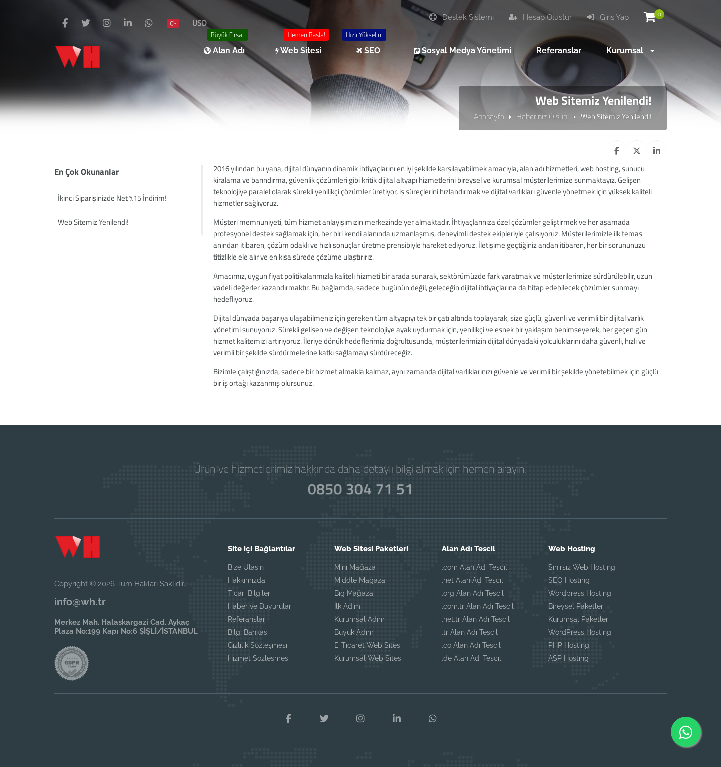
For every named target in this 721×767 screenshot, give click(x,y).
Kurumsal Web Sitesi (368, 658)
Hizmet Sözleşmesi (259, 658)
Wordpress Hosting (579, 593)
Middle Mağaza (359, 580)
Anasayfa (489, 116)
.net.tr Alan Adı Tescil (476, 619)
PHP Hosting (568, 645)
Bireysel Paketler (575, 606)
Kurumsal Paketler (578, 619)
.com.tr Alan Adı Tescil (478, 606)
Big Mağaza (353, 593)
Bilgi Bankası (248, 632)
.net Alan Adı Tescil (472, 580)
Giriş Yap (608, 17)
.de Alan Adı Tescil (471, 658)
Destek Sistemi (461, 17)
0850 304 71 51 (360, 488)
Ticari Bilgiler (249, 593)
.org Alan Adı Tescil (473, 593)
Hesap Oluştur (540, 17)
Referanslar (246, 619)
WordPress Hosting (579, 632)
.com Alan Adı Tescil (474, 567)
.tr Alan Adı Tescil (470, 632)
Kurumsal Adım (359, 619)
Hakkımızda (246, 580)
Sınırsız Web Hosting (581, 567)
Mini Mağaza (355, 567)
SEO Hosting (569, 580)
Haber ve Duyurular (259, 606)
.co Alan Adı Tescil (471, 645)
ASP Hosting (568, 658)
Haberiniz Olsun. (542, 116)
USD (199, 23)
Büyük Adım (354, 632)
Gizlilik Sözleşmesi (257, 645)
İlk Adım (347, 606)
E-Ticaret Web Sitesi (368, 645)
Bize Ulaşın (246, 567)
